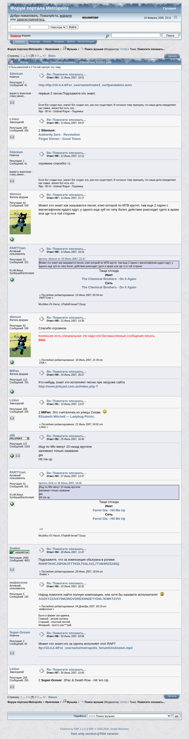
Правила (59, 41)
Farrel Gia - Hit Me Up (109, 510)
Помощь (35, 41)
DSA (123, 49)
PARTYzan (18, 248)
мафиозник (19, 582)
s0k (12, 435)
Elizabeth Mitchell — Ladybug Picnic (66, 416)
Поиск (47, 41)
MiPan (14, 371)
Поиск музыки (91, 49)
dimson (15, 194)
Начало (19, 41)
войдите (66, 16)
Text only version (84, 734)
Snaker (15, 548)
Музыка (69, 49)
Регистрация (86, 41)
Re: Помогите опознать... (66, 74)
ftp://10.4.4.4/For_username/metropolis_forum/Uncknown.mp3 (86, 648)
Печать (172, 56)
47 (44, 55)
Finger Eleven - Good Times (60, 139)
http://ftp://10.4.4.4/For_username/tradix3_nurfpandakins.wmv (85, 85)
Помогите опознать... (151, 49)
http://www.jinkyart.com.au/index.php (67, 386)
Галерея (169, 8)
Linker (14, 119)
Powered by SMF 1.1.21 (73, 729)
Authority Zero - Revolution (59, 134)
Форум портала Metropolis (24, 49)
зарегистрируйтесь (31, 19)
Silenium (16, 73)
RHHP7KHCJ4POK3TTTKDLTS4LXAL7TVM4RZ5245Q (79, 564)
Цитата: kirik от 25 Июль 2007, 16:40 (60, 483)
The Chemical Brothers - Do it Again (109, 279)
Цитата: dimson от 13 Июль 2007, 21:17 (62, 259)
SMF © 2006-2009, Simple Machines (109, 729)
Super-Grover (20, 632)
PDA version (108, 734)
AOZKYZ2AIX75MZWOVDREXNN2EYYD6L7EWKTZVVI (80, 599)
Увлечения (52, 49)
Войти (71, 41)
